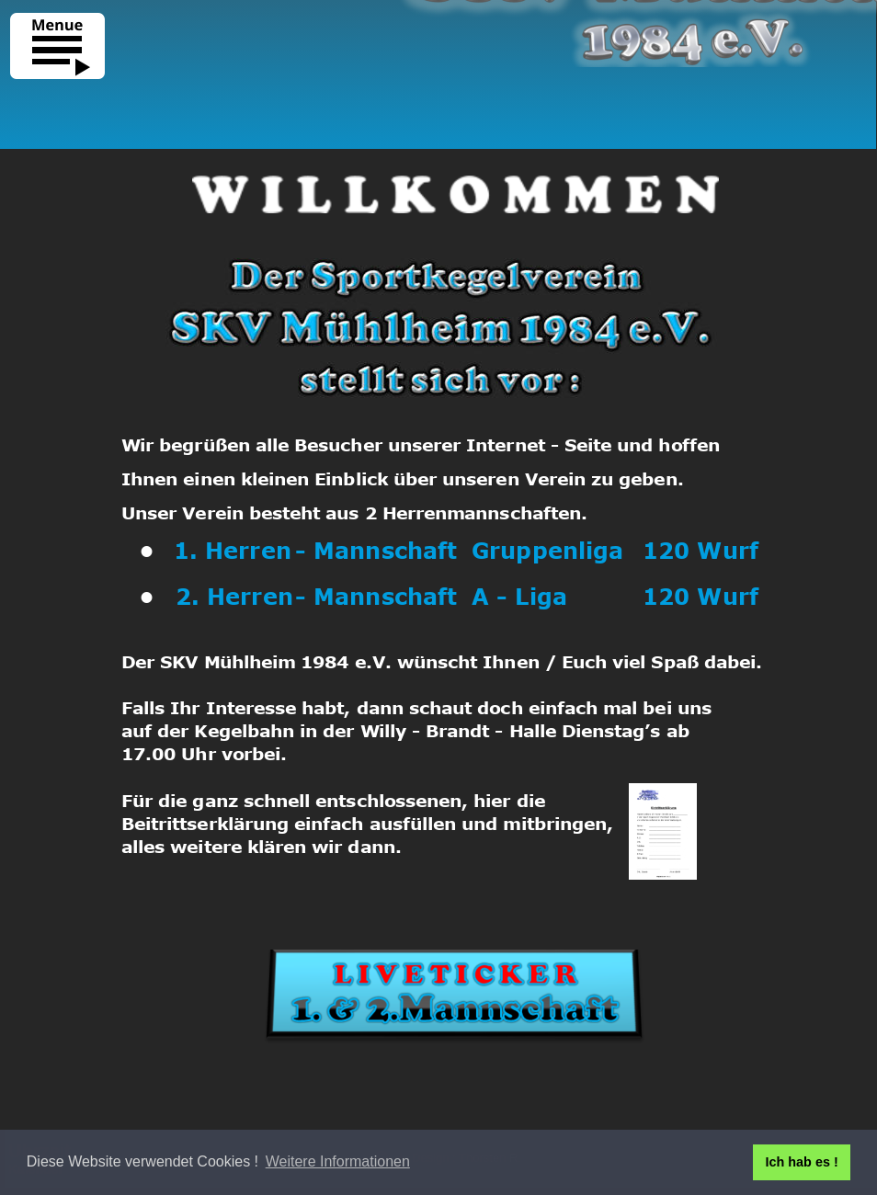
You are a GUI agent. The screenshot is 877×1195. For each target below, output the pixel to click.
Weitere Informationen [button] (338, 1161)
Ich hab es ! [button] (802, 1162)
